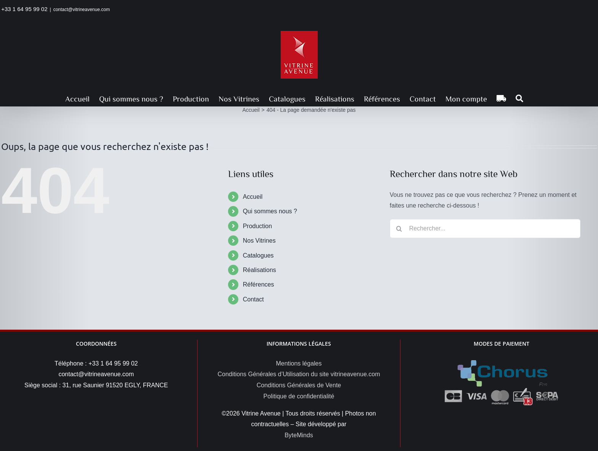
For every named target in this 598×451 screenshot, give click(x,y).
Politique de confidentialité (299, 396)
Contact (253, 299)
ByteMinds (299, 435)
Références (258, 284)
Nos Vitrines (259, 240)
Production (257, 226)
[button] (519, 98)
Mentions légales (299, 363)
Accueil (253, 196)
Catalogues (258, 255)
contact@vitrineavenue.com (81, 9)
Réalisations (259, 270)
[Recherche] (399, 228)
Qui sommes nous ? (270, 211)
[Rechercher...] (485, 228)
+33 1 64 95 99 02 (24, 9)
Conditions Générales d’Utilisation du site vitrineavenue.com (298, 374)
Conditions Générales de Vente (299, 385)
